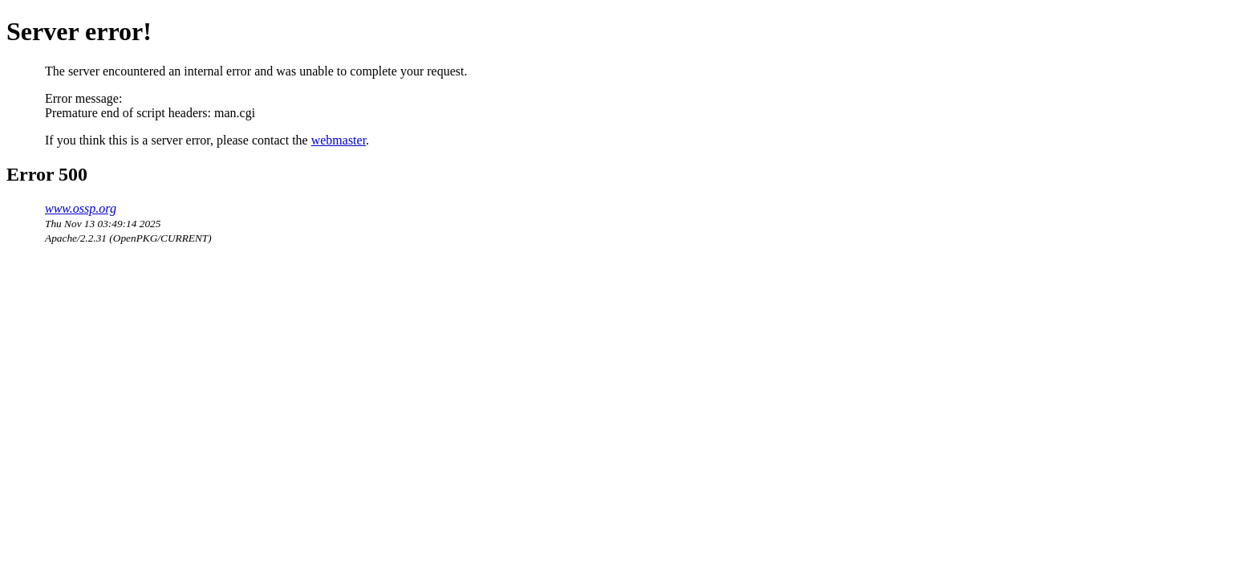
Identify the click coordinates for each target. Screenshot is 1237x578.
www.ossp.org (80, 208)
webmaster (338, 140)
